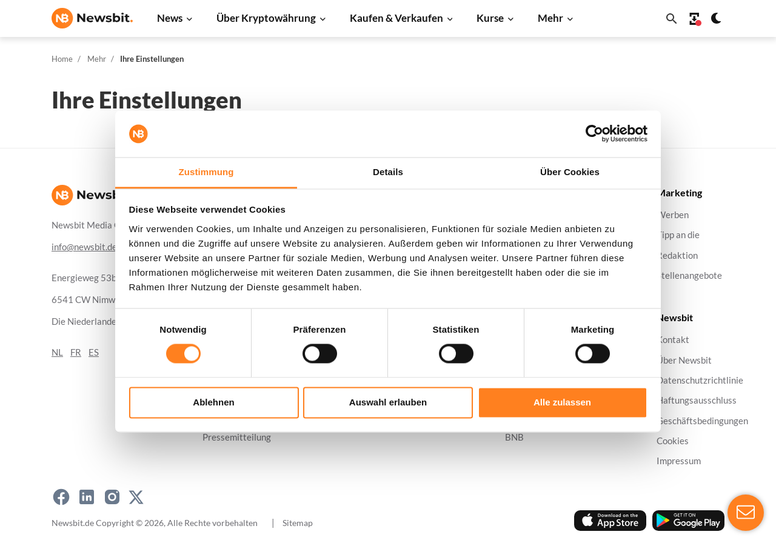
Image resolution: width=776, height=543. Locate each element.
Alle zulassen (562, 402)
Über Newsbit (684, 360)
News (169, 18)
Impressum (679, 461)
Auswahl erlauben (388, 402)
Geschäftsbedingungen (702, 420)
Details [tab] (388, 172)
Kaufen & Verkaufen (396, 18)
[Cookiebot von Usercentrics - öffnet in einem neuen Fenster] (594, 134)
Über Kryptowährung (266, 18)
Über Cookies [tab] (570, 172)
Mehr (550, 18)
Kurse (490, 18)
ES (94, 352)
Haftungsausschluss (697, 400)
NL (57, 352)
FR (75, 352)
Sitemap (298, 523)
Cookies (673, 441)
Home (62, 59)
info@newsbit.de (84, 247)
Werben (673, 215)
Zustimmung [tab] (206, 172)
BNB (514, 437)
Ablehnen (213, 402)
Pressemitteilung (236, 437)
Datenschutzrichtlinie (700, 380)
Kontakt (673, 340)
